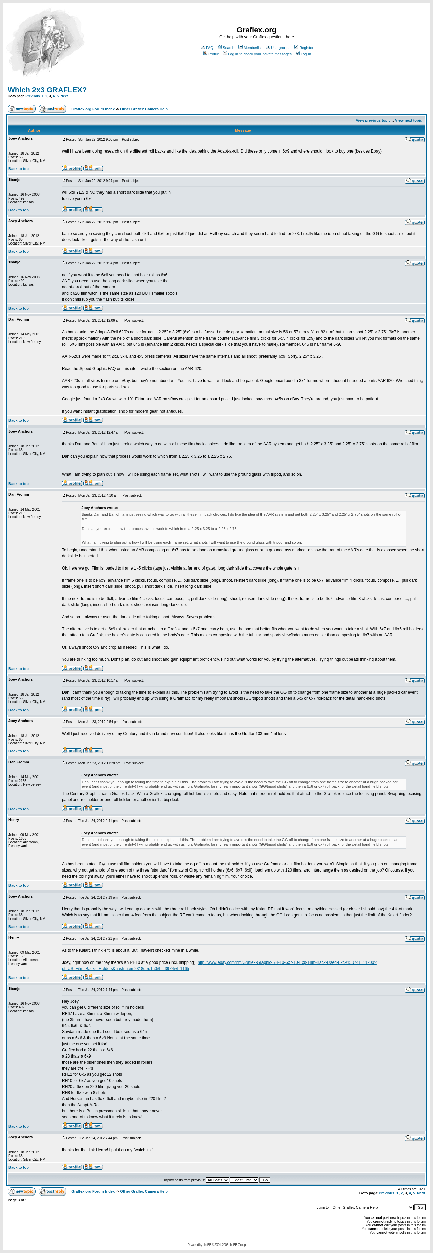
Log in (303, 54)
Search (226, 48)
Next (64, 96)
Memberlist (250, 48)
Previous (32, 96)
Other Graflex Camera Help (144, 109)
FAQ (207, 48)
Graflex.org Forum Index (93, 109)
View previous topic (373, 120)
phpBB (207, 1245)
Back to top (18, 169)
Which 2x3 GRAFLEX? (47, 90)
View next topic (408, 120)
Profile (211, 54)
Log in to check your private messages (257, 54)
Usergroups (278, 48)
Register (303, 48)
